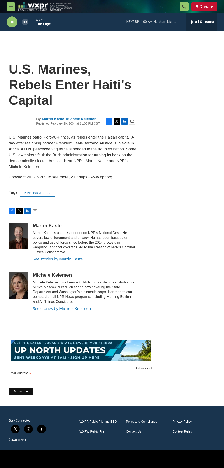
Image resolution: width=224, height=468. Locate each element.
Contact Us (133, 431)
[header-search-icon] (184, 6)
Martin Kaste (53, 119)
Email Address (20, 373)
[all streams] (201, 22)
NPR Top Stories (37, 192)
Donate (206, 6)
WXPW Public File (91, 431)
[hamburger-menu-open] (11, 6)
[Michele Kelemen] (18, 285)
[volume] (25, 22)
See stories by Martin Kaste (58, 259)
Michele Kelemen (81, 119)
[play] (12, 22)
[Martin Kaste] (18, 236)
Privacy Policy (182, 421)
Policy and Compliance (141, 421)
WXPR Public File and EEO (98, 421)
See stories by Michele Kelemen (62, 308)
